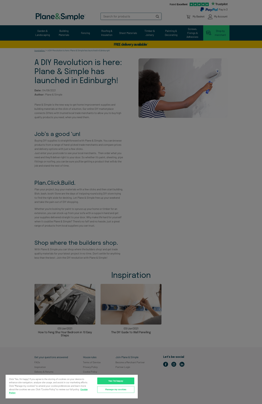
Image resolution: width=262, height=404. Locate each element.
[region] (72, 386)
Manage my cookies (115, 389)
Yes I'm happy (115, 380)
